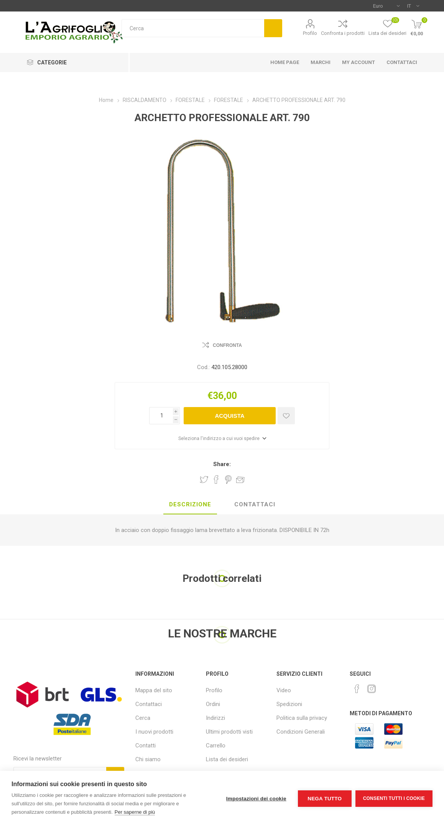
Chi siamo (148, 759)
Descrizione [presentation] (190, 504)
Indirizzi (215, 717)
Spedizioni (289, 704)
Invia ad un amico (240, 479)
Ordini (213, 704)
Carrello (215, 745)
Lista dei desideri (227, 759)
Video (283, 690)
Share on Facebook (216, 479)
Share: (222, 464)
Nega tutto (325, 798)
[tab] (190, 504)
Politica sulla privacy (301, 717)
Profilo (310, 33)
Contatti (145, 745)
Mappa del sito (153, 690)
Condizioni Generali (300, 731)
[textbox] (193, 28)
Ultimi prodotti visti (229, 731)
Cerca (273, 28)
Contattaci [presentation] (254, 504)
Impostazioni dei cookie (256, 798)
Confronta (227, 345)
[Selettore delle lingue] (413, 5)
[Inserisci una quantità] (161, 415)
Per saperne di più (135, 812)
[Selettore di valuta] (386, 5)
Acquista (229, 415)
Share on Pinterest (228, 479)
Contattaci (148, 704)
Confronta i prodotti (343, 33)
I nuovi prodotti (154, 731)
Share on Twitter (204, 479)
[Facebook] (357, 689)
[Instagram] (371, 689)
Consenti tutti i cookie (394, 798)
